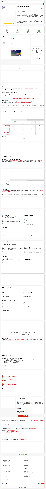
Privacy (26, 486)
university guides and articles (9, 430)
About (13, 486)
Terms (24, 486)
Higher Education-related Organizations (28, 472)
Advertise (22, 486)
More (22, 1)
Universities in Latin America (6, 472)
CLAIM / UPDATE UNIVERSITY (23, 415)
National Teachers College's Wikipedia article (23, 412)
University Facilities (30, 316)
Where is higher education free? (8, 432)
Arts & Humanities (7, 125)
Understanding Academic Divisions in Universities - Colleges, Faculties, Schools (19, 339)
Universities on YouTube (27, 464)
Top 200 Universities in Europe (6, 464)
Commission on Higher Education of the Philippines (31, 88)
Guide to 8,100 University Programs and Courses (10, 431)
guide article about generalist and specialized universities (28, 138)
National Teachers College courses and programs (16, 160)
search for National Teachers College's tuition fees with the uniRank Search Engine (23, 187)
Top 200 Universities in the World (6, 460)
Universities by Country (17, 1)
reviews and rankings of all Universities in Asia (13, 437)
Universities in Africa (5, 475)
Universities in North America (6, 471)
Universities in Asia (5, 476)
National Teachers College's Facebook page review (9, 376)
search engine (41, 160)
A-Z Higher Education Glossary (22, 439)
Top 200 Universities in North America (7, 461)
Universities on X (26, 461)
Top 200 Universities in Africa (6, 465)
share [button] (42, 8)
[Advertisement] (8, 16)
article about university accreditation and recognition (22, 102)
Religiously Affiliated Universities (28, 475)
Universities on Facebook (27, 460)
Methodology (16, 486)
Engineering (8, 134)
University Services (37, 316)
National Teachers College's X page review (8, 379)
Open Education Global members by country (29, 404)
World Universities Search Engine (31, 428)
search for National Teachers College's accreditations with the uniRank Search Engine (23, 98)
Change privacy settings (30, 486)
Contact (19, 486)
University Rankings (10, 1)
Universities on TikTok (26, 465)
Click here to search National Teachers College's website (9, 68)
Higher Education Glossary (27, 476)
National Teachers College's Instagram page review (9, 384)
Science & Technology (7, 132)
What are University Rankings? (8, 433)
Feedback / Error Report (23, 454)
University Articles (26, 471)
